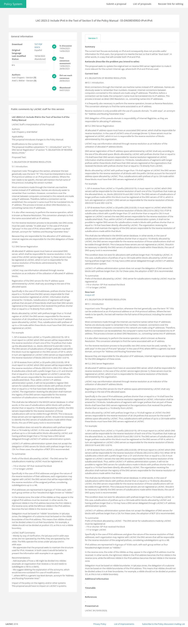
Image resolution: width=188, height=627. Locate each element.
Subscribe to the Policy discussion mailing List (163, 624)
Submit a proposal (116, 3)
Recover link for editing (170, 3)
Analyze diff (89, 295)
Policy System (13, 4)
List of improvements (124, 624)
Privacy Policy (99, 624)
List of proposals (142, 3)
